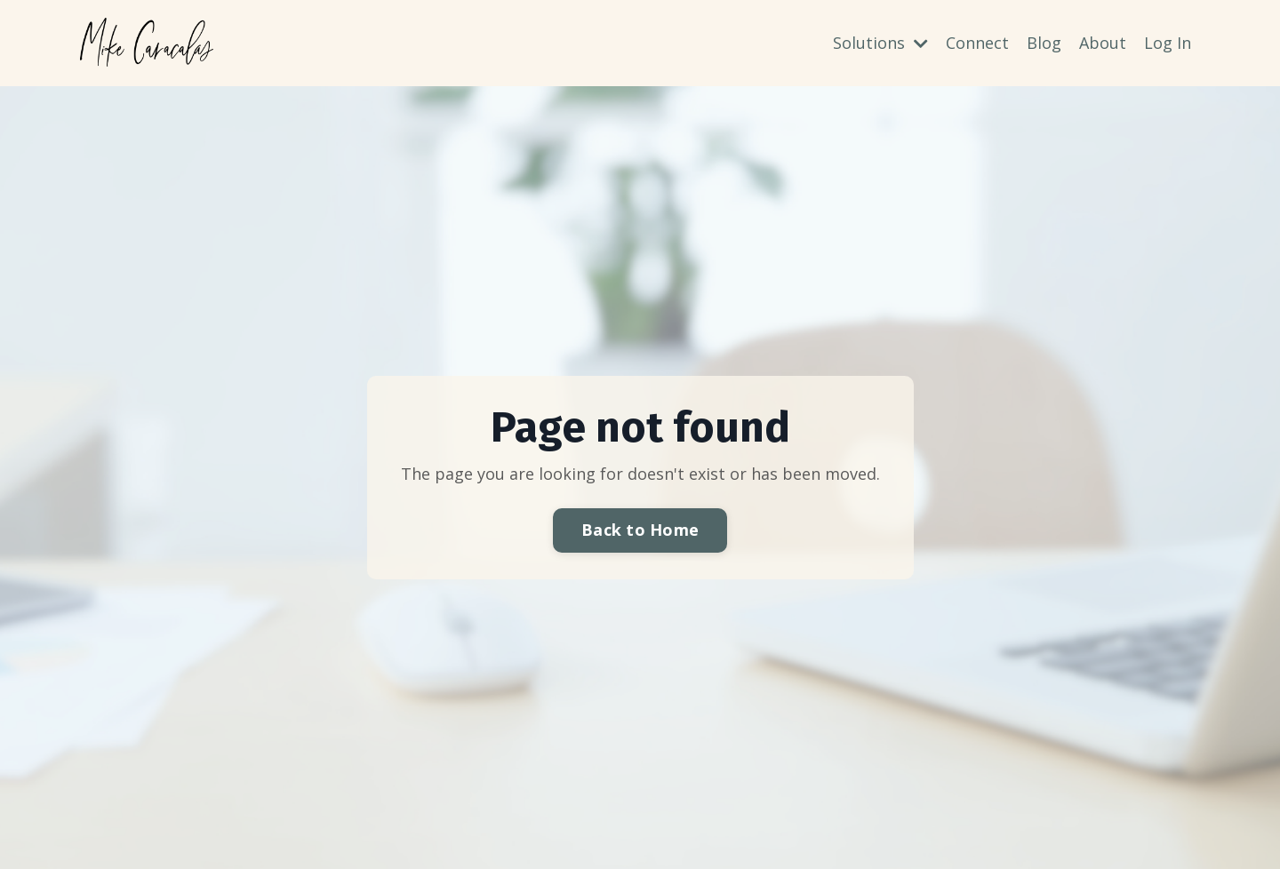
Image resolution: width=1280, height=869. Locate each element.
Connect (977, 42)
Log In (1167, 42)
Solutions (880, 42)
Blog (1044, 42)
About (1102, 42)
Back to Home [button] (640, 529)
